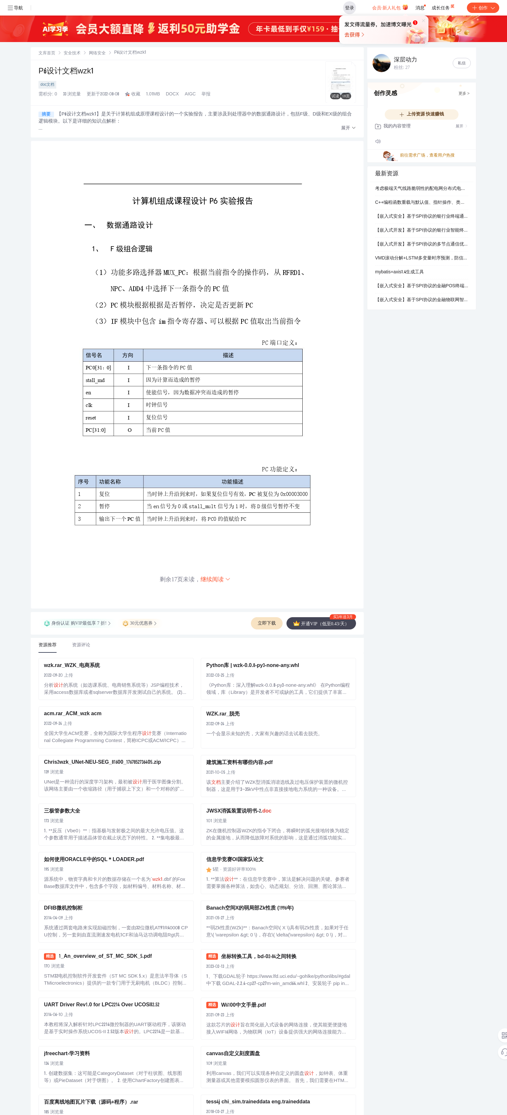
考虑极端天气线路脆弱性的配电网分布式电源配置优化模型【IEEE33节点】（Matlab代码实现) (421, 189)
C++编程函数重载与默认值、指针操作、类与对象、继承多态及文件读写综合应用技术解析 (421, 203)
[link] (46, 53)
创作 (483, 7)
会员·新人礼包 (390, 7)
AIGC (190, 94)
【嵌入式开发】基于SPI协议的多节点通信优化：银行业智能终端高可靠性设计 (421, 244)
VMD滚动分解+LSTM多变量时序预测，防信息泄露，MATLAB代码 (421, 258)
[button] (348, 128)
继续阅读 (215, 579)
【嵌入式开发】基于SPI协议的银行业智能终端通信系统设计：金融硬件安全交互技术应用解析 (421, 230)
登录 (349, 7)
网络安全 (97, 53)
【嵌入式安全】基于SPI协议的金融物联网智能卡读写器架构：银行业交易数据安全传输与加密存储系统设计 (421, 300)
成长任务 (443, 6)
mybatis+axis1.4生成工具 (399, 272)
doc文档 (47, 85)
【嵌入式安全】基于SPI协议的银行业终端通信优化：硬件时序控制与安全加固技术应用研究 (421, 216)
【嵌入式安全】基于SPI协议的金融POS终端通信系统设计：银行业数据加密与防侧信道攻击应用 (421, 286)
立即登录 (302, 61)
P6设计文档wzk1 (66, 72)
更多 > (463, 94)
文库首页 (46, 53)
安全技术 (72, 53)
